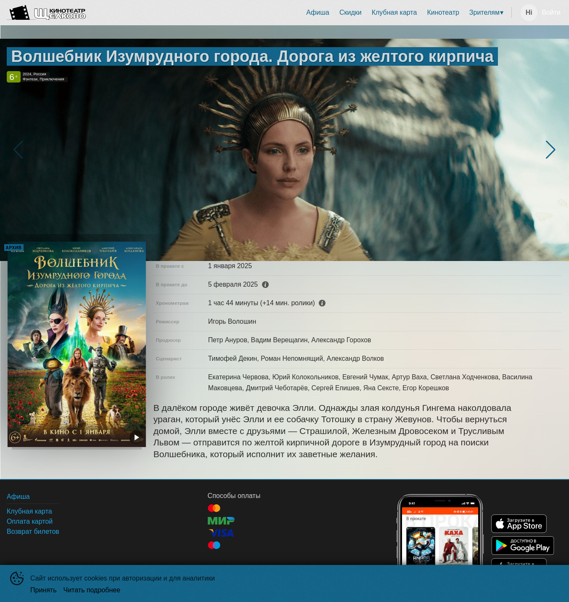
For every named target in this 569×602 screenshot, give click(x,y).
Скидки (350, 12)
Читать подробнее (92, 590)
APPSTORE (519, 523)
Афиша (317, 12)
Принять (43, 590)
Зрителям (484, 12)
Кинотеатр (443, 12)
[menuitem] (317, 12)
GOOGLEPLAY (523, 545)
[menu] (300, 12)
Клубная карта (394, 12)
